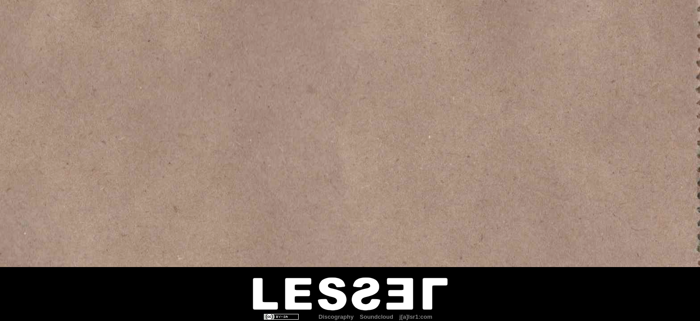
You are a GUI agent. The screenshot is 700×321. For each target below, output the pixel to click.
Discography (336, 316)
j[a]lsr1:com (416, 316)
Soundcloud (376, 316)
